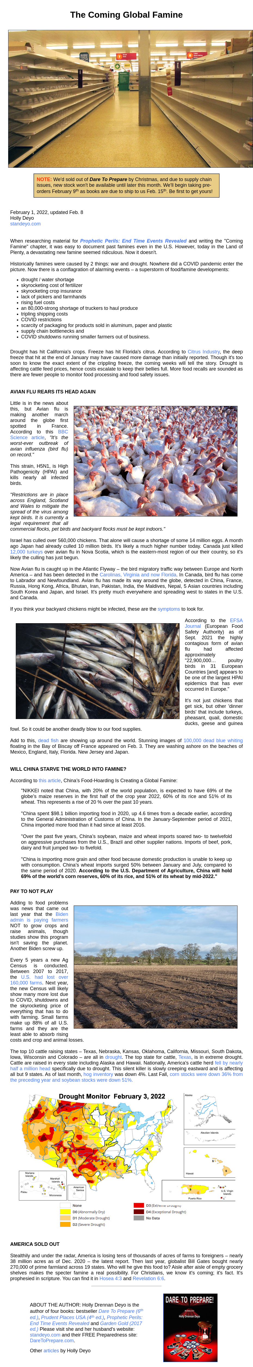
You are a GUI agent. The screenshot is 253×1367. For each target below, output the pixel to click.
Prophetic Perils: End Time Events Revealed (86, 1320)
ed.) (34, 1317)
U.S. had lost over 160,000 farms (39, 980)
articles (51, 1350)
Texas (184, 1057)
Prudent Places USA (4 (66, 1317)
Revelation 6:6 (148, 1278)
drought (113, 1057)
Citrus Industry (204, 351)
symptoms (169, 609)
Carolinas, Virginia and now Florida (138, 574)
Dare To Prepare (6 (119, 1311)
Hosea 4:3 (111, 1278)
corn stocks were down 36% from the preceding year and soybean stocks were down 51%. (126, 1077)
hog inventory (98, 1074)
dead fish (48, 740)
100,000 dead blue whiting (213, 740)
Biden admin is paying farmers (39, 917)
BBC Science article (39, 434)
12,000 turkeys (26, 552)
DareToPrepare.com (52, 1340)
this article (50, 780)
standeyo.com (25, 224)
